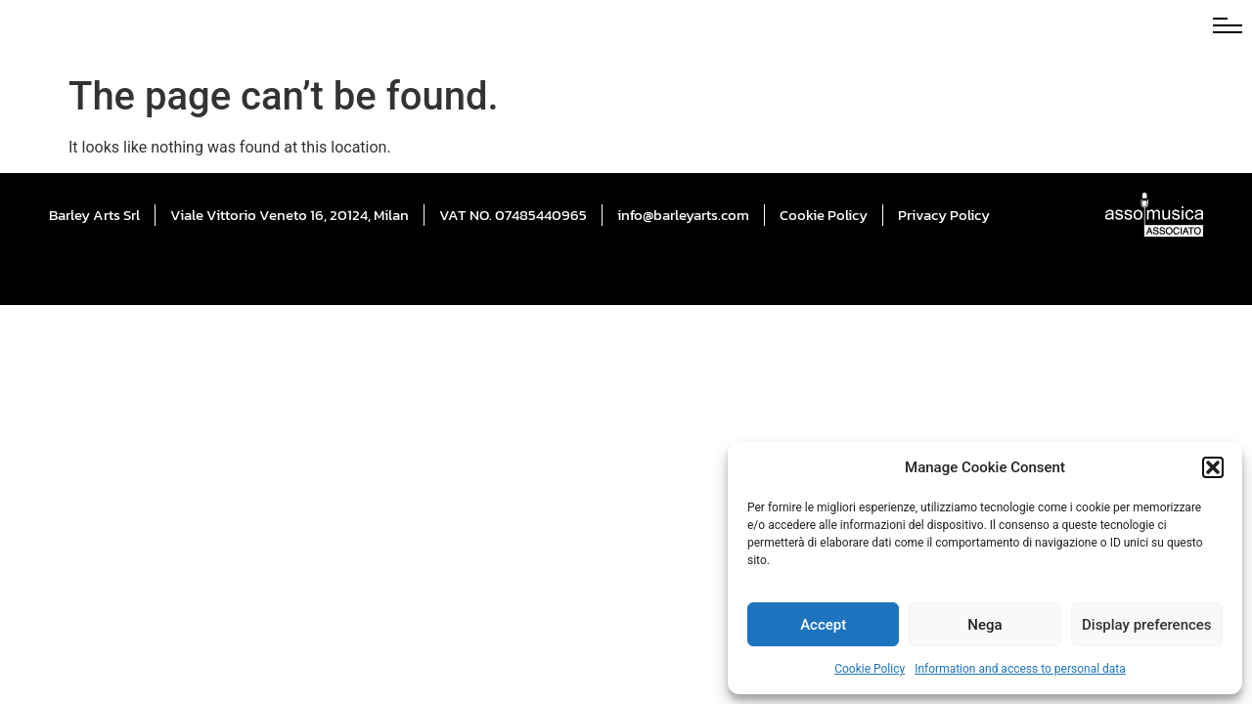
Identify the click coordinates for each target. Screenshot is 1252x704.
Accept (823, 625)
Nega (984, 625)
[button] (1213, 467)
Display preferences (1147, 625)
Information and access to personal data (1020, 669)
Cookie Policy (869, 669)
